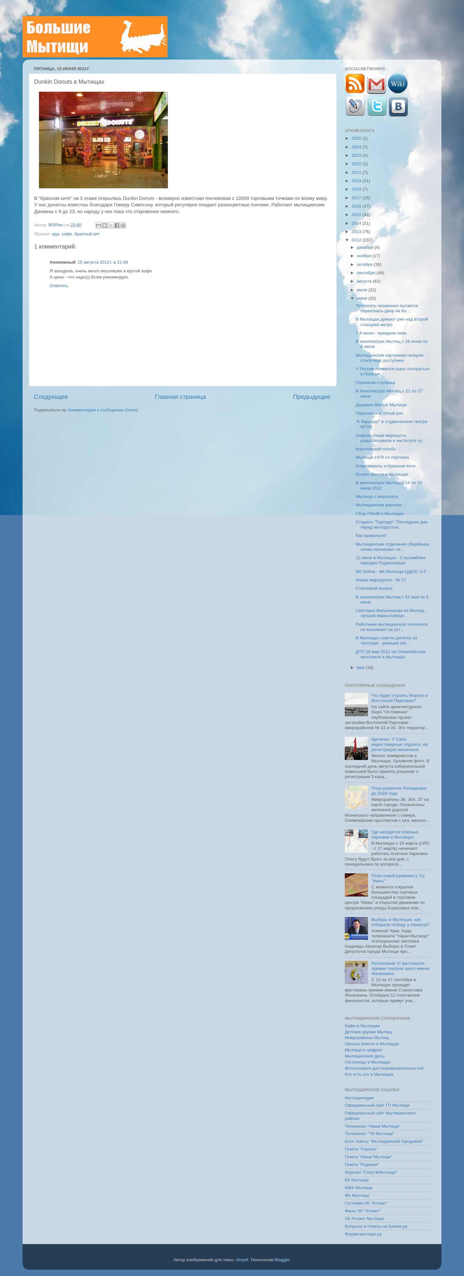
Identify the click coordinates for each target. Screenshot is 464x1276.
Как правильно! (371, 535)
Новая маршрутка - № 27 (381, 579)
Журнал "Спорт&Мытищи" (371, 1172)
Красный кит (87, 233)
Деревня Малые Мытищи (381, 404)
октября (365, 264)
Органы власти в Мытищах (372, 1043)
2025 (357, 138)
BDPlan (56, 224)
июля (362, 289)
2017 (357, 197)
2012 (357, 240)
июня (362, 298)
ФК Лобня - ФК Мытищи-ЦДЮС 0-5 (391, 571)
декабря (365, 247)
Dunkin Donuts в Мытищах (382, 474)
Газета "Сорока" (361, 1149)
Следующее (51, 396)
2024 (357, 147)
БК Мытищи (357, 1179)
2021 (357, 172)
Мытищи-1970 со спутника (382, 457)
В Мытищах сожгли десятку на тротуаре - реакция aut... (386, 640)
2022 (357, 163)
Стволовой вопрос (374, 588)
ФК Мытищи (357, 1195)
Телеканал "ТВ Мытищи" (369, 1133)
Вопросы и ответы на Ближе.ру (376, 1226)
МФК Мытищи (358, 1187)
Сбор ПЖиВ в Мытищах (380, 513)
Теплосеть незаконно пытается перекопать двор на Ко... (387, 308)
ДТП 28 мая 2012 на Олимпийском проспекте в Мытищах (391, 654)
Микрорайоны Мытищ (367, 1037)
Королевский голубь (376, 448)
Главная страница (180, 396)
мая (361, 667)
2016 (357, 206)
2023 (357, 155)
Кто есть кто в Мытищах (369, 1074)
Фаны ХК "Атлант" (363, 1210)
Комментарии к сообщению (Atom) (103, 410)
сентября (366, 272)
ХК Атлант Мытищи (364, 1218)
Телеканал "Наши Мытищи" (373, 1126)
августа (365, 281)
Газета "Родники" (362, 1164)
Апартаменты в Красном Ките (386, 466)
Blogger (282, 1259)
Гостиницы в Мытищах (368, 1062)
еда (55, 233)
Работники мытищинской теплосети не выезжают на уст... (392, 627)
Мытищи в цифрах (363, 1049)
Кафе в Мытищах (362, 1025)
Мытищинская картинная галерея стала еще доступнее (389, 358)
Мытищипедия (359, 1097)
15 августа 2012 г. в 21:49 (103, 262)
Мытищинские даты (364, 1056)
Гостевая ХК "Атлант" (366, 1203)
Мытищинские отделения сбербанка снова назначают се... (392, 547)
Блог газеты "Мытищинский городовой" (384, 1141)
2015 (357, 214)
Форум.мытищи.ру (363, 1234)
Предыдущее (311, 396)
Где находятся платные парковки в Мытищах (395, 835)
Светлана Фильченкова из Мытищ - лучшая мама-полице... (391, 613)
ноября (364, 255)
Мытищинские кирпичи (379, 504)
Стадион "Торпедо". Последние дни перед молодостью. (392, 525)
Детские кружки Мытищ (368, 1031)
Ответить (59, 285)
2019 (357, 180)
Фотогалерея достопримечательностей (384, 1068)
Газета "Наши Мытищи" (368, 1156)
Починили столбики (375, 382)
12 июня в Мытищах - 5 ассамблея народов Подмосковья (391, 560)
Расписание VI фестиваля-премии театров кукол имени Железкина (400, 968)
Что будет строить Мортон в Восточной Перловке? (399, 698)
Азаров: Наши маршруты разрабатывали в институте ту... (390, 438)
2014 (357, 223)
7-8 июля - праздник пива (381, 333)
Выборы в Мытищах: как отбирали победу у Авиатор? (400, 922)
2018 (357, 189)
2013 (357, 231)
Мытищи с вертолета (377, 496)
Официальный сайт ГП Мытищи (377, 1105)
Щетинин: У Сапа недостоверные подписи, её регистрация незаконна (399, 744)
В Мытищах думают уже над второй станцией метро (392, 322)
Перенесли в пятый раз (379, 413)
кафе (67, 233)
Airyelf (242, 1259)
